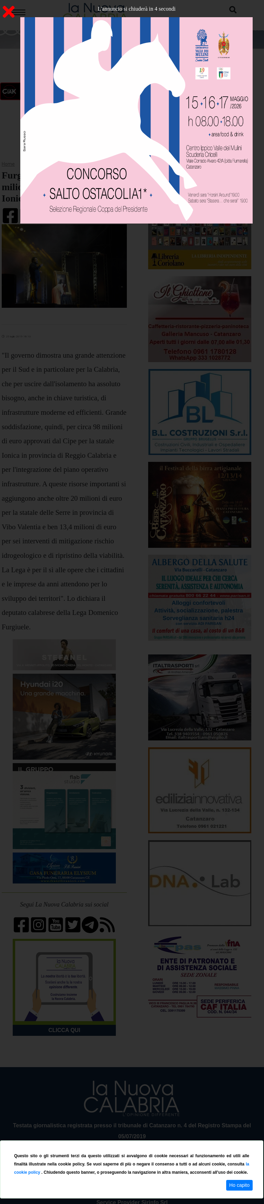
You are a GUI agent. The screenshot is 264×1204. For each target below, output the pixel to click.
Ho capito (239, 1185)
